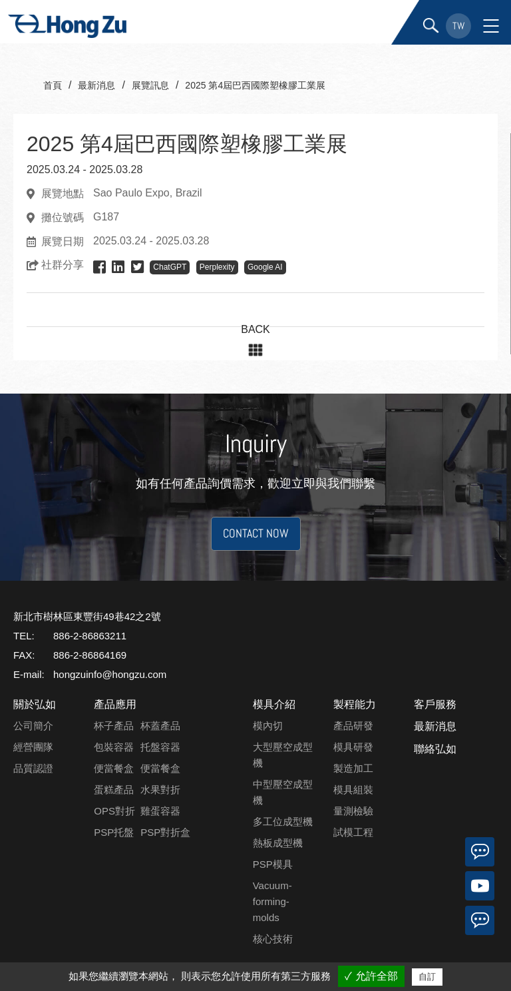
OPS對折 (114, 811)
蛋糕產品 (114, 789)
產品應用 (115, 704)
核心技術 (273, 938)
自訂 (427, 977)
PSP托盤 (114, 832)
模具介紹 (274, 704)
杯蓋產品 (160, 725)
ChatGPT (169, 267)
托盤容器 (160, 747)
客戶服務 (435, 704)
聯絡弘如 (435, 749)
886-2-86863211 (89, 635)
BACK (255, 329)
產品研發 (353, 725)
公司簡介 (33, 725)
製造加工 (353, 768)
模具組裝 (353, 789)
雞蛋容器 (160, 811)
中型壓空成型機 (283, 792)
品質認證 (33, 768)
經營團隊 (33, 747)
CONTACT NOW (256, 536)
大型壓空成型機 (283, 755)
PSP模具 (273, 864)
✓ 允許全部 (371, 976)
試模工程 (353, 832)
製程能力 (354, 704)
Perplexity (217, 267)
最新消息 (435, 726)
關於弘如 (34, 704)
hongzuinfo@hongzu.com (109, 674)
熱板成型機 (278, 842)
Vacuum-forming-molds (272, 901)
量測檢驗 (353, 811)
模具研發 (353, 747)
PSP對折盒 (165, 832)
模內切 (268, 725)
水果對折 (160, 789)
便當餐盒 (114, 768)
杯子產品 (114, 725)
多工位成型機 (283, 821)
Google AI (265, 267)
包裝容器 (114, 747)
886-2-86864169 (89, 655)
